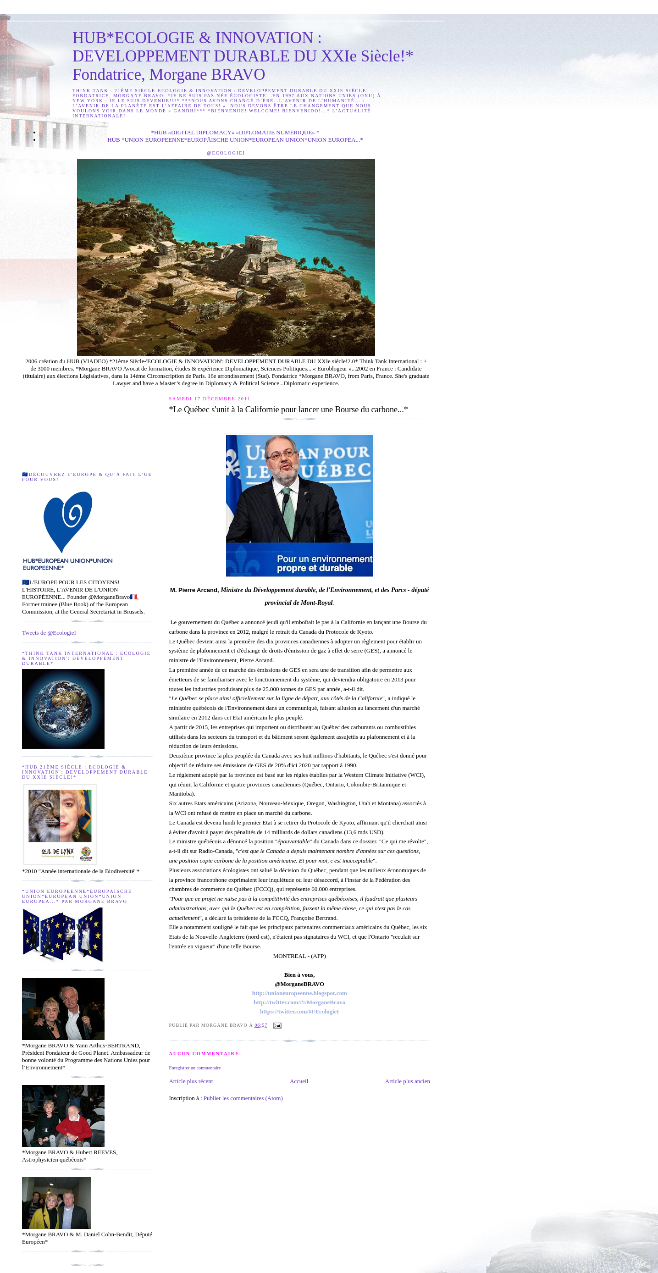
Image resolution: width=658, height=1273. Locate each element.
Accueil (299, 1081)
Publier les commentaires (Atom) (243, 1098)
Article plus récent (191, 1081)
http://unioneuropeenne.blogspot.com (299, 993)
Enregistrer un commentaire (195, 1067)
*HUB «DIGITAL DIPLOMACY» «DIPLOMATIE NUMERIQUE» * (235, 132)
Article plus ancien (407, 1081)
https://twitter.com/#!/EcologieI (299, 1011)
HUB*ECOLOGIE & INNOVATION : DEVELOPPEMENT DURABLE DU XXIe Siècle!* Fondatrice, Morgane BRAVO (243, 56)
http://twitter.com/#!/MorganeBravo (299, 1002)
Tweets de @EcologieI (49, 632)
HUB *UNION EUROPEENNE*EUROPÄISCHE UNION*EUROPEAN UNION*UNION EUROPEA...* (235, 139)
